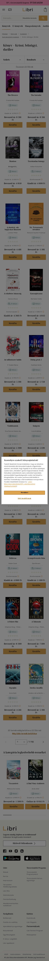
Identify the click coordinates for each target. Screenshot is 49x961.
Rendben (24, 493)
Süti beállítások (24, 498)
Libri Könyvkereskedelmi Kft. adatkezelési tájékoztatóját (19, 484)
